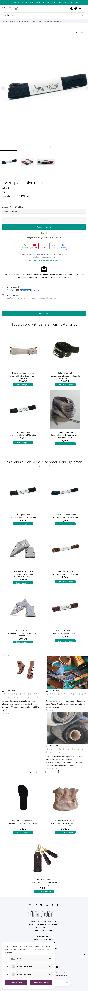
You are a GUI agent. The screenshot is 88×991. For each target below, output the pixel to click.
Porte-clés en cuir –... (44, 879)
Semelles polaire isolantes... (23, 820)
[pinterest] (41, 905)
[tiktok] (58, 905)
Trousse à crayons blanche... (23, 373)
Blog (6, 655)
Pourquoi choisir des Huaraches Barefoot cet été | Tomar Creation (22, 695)
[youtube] (36, 904)
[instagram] (47, 905)
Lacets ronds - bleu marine (65, 514)
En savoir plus (7, 713)
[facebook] (30, 905)
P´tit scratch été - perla (23, 630)
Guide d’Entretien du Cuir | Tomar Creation (66, 695)
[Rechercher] (82, 15)
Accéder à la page (16, 982)
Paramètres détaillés (41, 982)
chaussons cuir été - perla (23, 571)
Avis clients (44, 313)
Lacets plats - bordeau (65, 630)
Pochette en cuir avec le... (65, 820)
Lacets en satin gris (65, 432)
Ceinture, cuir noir (65, 373)
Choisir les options (22, 384)
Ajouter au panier (44, 227)
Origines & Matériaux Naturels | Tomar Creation (65, 750)
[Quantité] (44, 220)
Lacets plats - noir (23, 432)
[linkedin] (52, 905)
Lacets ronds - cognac (65, 571)
